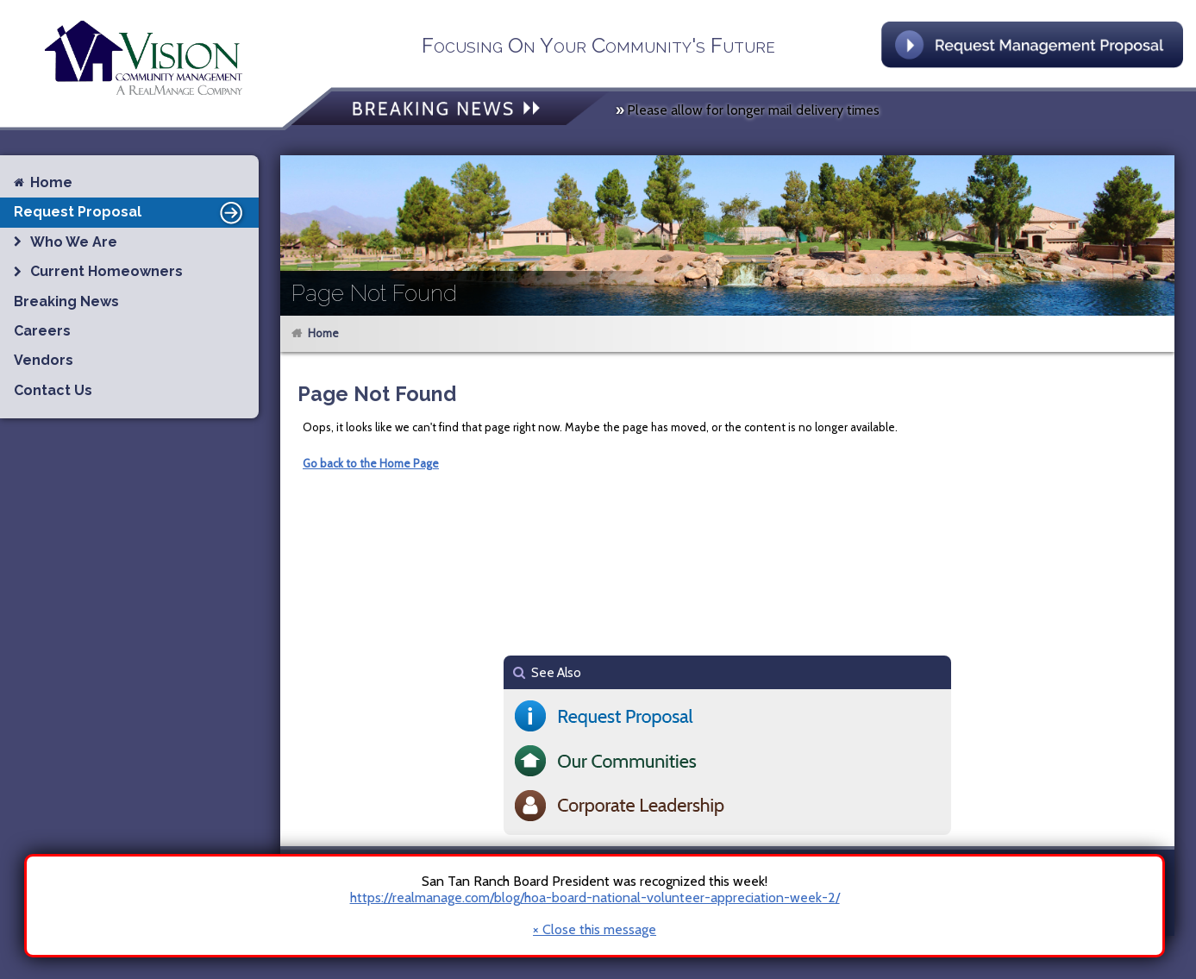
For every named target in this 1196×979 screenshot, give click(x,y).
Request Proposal (131, 212)
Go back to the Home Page (371, 463)
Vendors (43, 360)
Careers (42, 331)
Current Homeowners (106, 271)
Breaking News (66, 301)
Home (323, 333)
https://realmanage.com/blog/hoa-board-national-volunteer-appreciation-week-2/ (595, 897)
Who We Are (73, 242)
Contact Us (53, 390)
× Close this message (594, 930)
